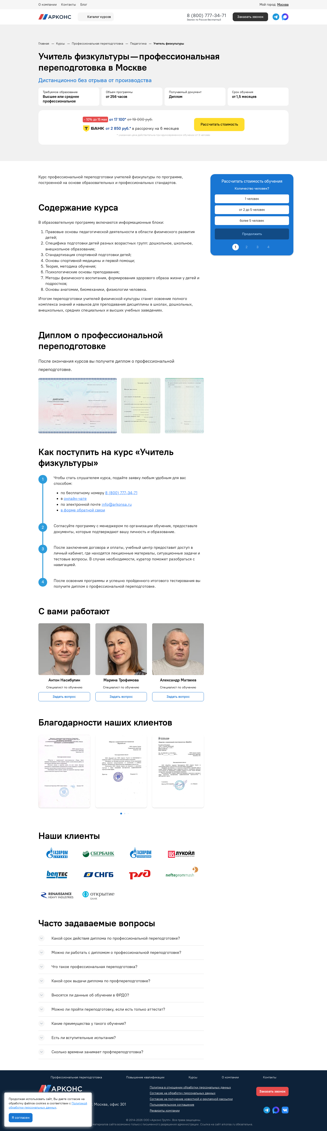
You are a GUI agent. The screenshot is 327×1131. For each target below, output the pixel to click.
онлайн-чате (75, 498)
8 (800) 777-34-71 (206, 15)
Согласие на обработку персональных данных (182, 1093)
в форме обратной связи (83, 510)
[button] (121, 813)
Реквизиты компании (165, 1110)
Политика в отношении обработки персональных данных (190, 1087)
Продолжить (252, 234)
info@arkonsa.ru (117, 504)
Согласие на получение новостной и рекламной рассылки (191, 1099)
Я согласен (20, 1117)
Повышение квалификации (145, 1077)
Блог (83, 5)
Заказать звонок (250, 17)
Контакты (68, 5)
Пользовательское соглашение (172, 1105)
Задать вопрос (64, 697)
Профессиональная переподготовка (76, 1077)
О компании (47, 5)
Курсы (193, 1077)
